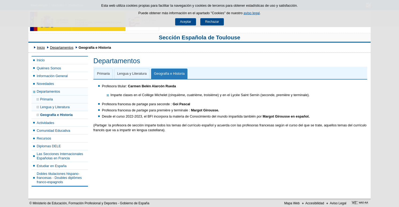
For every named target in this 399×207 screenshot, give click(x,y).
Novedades (45, 84)
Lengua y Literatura (55, 107)
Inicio (41, 48)
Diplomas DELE (49, 146)
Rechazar (212, 22)
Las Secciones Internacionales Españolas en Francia (60, 156)
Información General (52, 76)
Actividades (45, 123)
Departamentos (62, 48)
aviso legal (252, 13)
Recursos (44, 138)
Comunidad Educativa (53, 131)
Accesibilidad (314, 203)
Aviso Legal (338, 203)
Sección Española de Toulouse (199, 37)
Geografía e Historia (56, 115)
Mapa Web (292, 203)
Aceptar (185, 22)
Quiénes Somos (49, 68)
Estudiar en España (52, 166)
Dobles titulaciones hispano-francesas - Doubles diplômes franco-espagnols (59, 178)
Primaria (46, 99)
